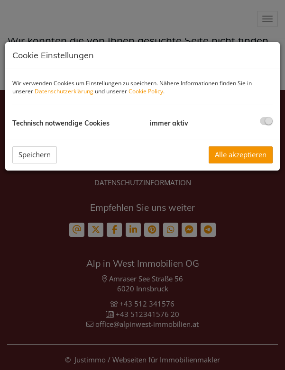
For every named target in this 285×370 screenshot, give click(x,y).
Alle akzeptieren (241, 154)
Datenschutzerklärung (64, 91)
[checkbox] (266, 121)
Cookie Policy (146, 91)
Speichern (34, 154)
